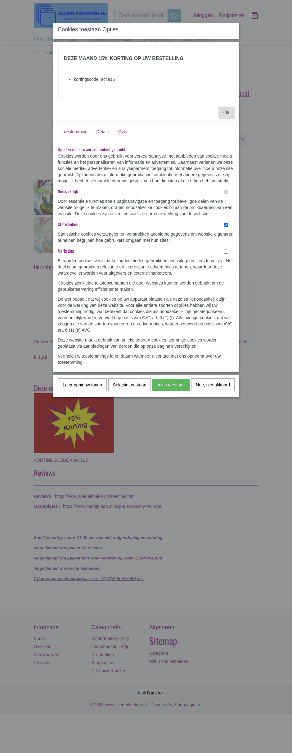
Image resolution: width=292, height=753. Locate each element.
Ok (226, 112)
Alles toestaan (171, 384)
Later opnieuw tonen (82, 384)
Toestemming (75, 131)
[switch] (226, 192)
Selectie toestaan (129, 384)
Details (103, 131)
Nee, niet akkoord (213, 384)
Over (123, 131)
